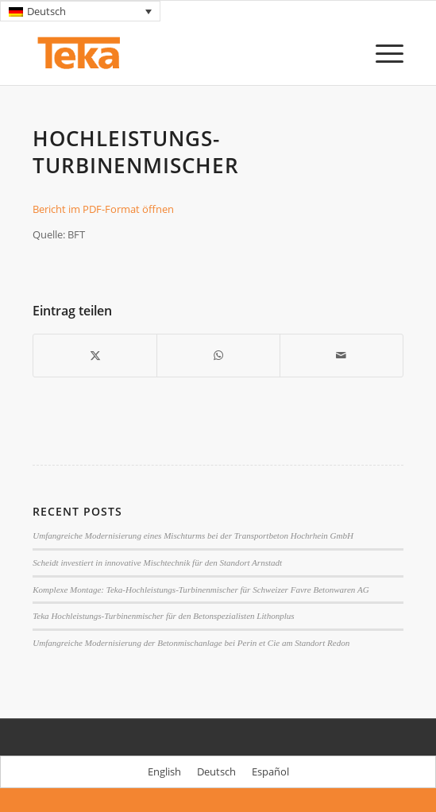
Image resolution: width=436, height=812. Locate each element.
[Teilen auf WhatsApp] (218, 355)
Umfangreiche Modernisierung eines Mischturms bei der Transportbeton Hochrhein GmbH (193, 535)
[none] (80, 11)
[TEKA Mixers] (181, 53)
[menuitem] (80, 11)
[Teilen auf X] (94, 355)
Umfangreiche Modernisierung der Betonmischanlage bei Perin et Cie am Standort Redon (191, 643)
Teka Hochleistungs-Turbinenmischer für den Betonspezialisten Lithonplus (163, 616)
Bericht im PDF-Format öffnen (103, 209)
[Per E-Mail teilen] (341, 355)
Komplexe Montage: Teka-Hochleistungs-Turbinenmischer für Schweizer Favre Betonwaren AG (201, 589)
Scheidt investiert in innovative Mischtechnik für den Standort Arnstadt (157, 562)
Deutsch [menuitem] (46, 11)
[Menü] (381, 53)
